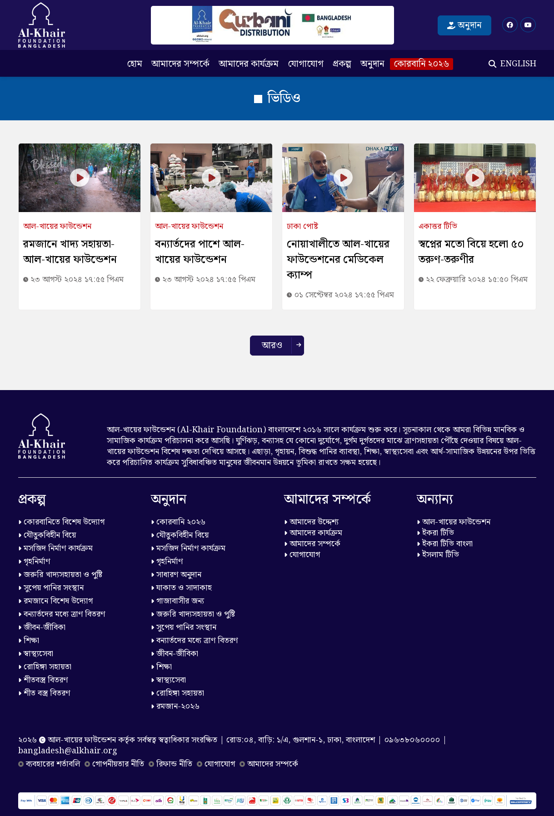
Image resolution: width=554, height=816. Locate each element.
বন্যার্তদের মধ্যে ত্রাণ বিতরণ (61, 614)
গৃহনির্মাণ (34, 561)
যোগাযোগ (306, 64)
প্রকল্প (342, 64)
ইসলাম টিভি (438, 554)
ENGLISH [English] (518, 64)
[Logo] (41, 25)
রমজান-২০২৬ (175, 706)
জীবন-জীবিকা (41, 627)
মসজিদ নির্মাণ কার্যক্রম (55, 548)
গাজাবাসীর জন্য (177, 601)
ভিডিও (277, 98)
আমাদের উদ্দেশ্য (311, 522)
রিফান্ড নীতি (170, 764)
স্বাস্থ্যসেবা (35, 653)
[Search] (492, 64)
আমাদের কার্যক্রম (249, 64)
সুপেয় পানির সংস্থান (51, 587)
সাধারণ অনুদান (176, 574)
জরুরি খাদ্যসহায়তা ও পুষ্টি (60, 574)
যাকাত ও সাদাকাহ (181, 587)
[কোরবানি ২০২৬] (272, 25)
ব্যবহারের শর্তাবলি (49, 764)
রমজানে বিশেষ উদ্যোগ (55, 601)
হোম (134, 64)
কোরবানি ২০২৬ (421, 64)
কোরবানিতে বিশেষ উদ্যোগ (61, 522)
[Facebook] (510, 24)
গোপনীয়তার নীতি (114, 764)
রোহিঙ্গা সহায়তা (44, 666)
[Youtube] (528, 24)
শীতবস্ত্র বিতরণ (43, 680)
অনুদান (464, 25)
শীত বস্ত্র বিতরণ (44, 693)
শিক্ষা (28, 640)
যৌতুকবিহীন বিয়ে (47, 535)
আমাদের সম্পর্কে (180, 64)
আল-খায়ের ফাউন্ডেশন (453, 522)
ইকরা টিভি (435, 532)
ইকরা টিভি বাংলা (445, 543)
